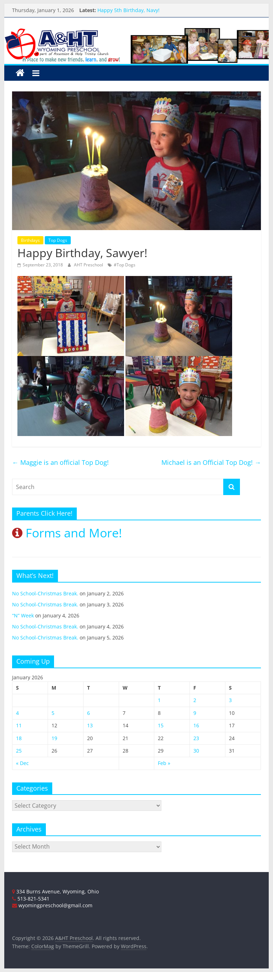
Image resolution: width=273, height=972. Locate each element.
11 (19, 725)
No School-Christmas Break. (45, 593)
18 (19, 738)
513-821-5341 (30, 898)
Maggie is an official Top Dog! (60, 462)
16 (196, 725)
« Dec (22, 763)
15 (161, 725)
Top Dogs (57, 240)
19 (54, 738)
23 (196, 738)
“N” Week (23, 615)
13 (90, 725)
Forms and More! (67, 533)
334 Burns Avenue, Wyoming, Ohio (55, 891)
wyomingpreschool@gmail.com (52, 905)
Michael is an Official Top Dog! (211, 462)
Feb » (164, 763)
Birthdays (30, 240)
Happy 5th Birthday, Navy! (128, 10)
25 (19, 750)
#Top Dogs (124, 265)
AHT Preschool (89, 265)
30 (196, 750)
